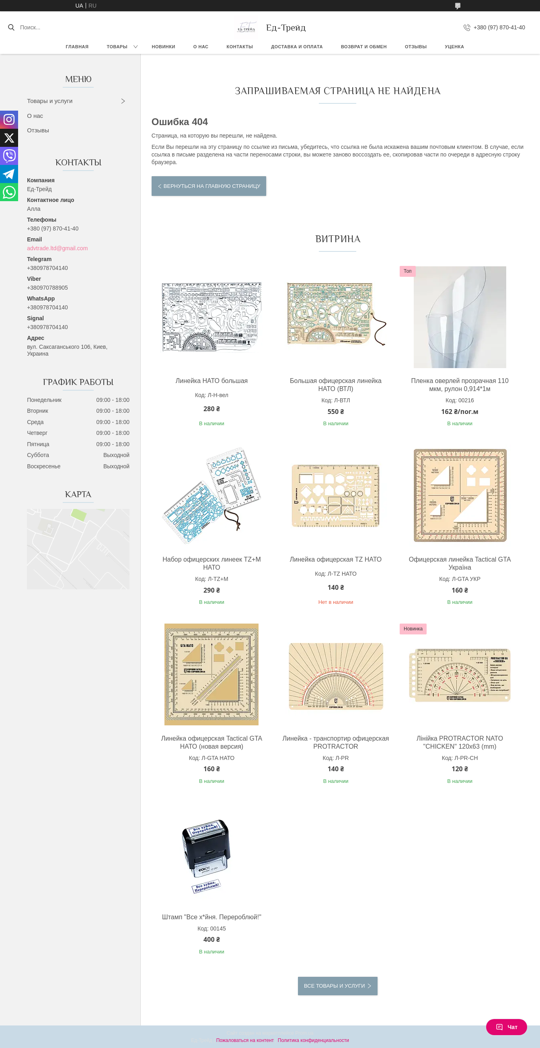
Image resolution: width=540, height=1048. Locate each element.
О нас (201, 46)
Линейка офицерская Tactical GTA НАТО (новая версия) (211, 742)
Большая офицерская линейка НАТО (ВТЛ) (336, 384)
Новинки (163, 46)
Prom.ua (304, 1033)
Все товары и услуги (334, 986)
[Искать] (11, 27)
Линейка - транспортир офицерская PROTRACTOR (336, 742)
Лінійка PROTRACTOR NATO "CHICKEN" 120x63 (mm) (460, 742)
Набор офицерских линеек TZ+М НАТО (211, 563)
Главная (77, 46)
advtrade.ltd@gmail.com (57, 248)
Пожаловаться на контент (245, 1040)
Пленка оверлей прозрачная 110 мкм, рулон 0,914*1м (459, 384)
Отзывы (416, 46)
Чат (506, 1027)
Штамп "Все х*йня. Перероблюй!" (211, 917)
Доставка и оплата (297, 46)
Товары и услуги (49, 100)
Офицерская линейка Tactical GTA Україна (460, 563)
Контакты (240, 46)
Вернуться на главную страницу (212, 186)
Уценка (454, 46)
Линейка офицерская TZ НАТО (336, 559)
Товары (117, 46)
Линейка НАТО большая (212, 380)
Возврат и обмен (364, 46)
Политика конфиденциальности (313, 1040)
